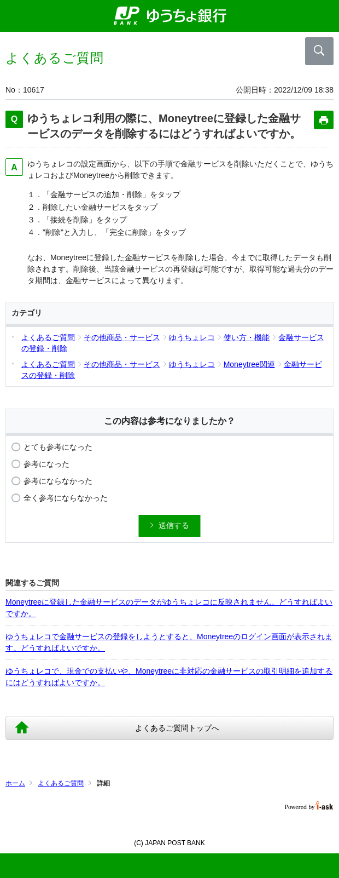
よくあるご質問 (61, 783)
